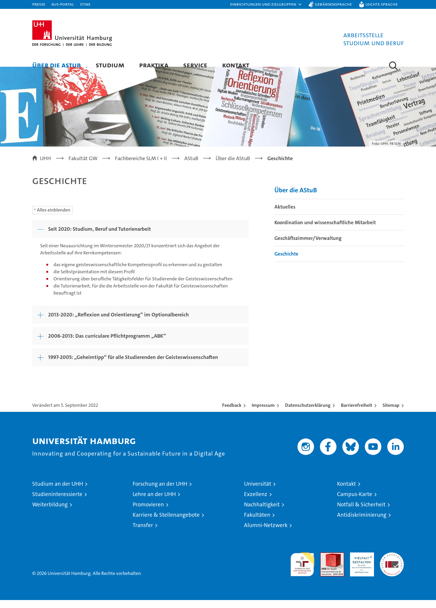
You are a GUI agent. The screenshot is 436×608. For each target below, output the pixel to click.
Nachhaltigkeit (262, 512)
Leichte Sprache (381, 4)
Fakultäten (257, 522)
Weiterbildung (50, 512)
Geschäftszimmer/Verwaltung (307, 246)
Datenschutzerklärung (308, 413)
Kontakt (235, 65)
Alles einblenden (53, 218)
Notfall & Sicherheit (361, 512)
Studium (110, 65)
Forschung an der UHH (160, 491)
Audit (325, 563)
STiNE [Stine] (85, 4)
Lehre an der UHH (154, 502)
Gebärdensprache (333, 4)
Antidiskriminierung (361, 522)
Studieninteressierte (57, 502)
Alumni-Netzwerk (265, 533)
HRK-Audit (360, 563)
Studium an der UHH (57, 491)
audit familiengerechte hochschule (302, 569)
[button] (266, 4)
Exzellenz (255, 502)
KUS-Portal (62, 4)
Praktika (153, 65)
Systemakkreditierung (392, 563)
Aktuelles (284, 215)
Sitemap (391, 413)
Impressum (263, 413)
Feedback (231, 413)
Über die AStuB (56, 65)
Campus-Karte (354, 502)
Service (195, 65)
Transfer (143, 533)
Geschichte (286, 262)
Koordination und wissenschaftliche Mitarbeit (325, 230)
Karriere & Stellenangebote (166, 522)
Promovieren (148, 512)
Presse (38, 4)
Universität (257, 491)
